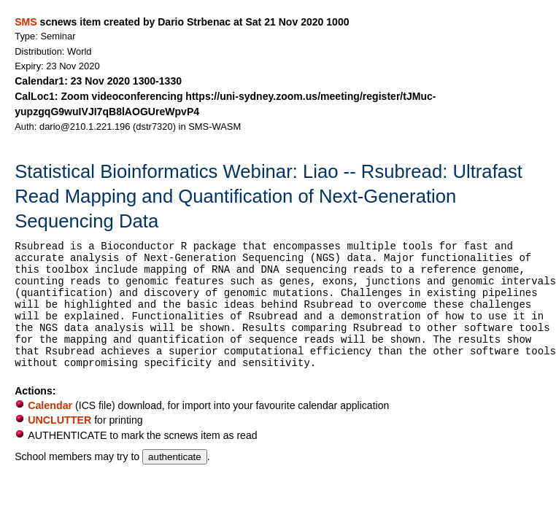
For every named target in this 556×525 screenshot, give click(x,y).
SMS (25, 22)
